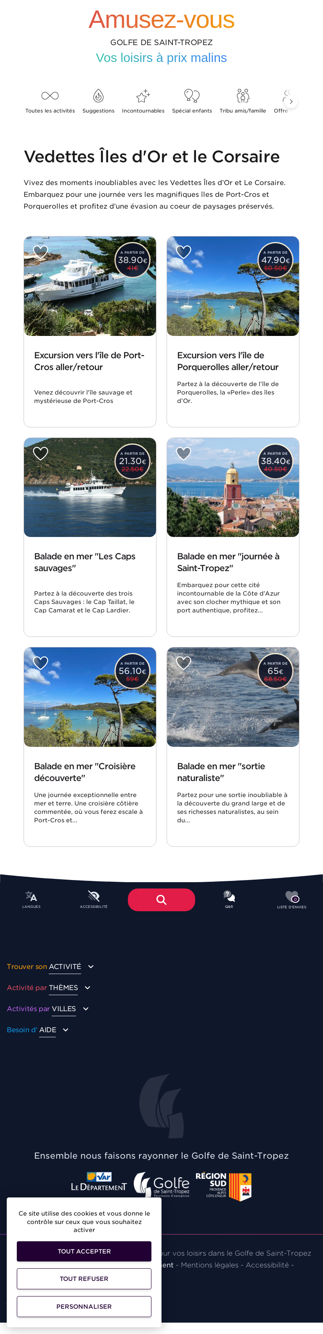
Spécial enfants (192, 101)
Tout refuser (84, 1278)
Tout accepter (84, 1251)
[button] (291, 101)
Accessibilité (267, 1265)
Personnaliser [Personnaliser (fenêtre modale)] (84, 1306)
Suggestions (98, 101)
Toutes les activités (50, 101)
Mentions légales (209, 1265)
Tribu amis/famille (243, 101)
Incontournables (143, 101)
